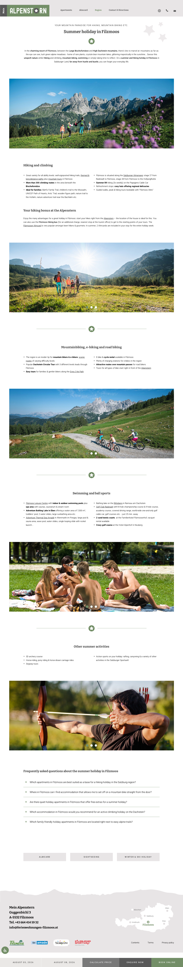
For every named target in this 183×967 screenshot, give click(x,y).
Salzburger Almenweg (133, 175)
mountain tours (55, 179)
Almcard (45, 857)
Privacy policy (167, 943)
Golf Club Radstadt (104, 506)
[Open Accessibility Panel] (5, 950)
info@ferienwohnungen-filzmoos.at (36, 927)
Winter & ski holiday (138, 857)
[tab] (91, 782)
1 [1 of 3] (87, 307)
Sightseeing (91, 857)
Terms (149, 943)
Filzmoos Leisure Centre (37, 503)
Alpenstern (109, 218)
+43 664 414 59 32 (28, 922)
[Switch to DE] (159, 10)
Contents (133, 943)
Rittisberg (118, 503)
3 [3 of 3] (96, 307)
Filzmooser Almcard (32, 225)
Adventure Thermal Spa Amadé (40, 517)
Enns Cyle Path (77, 371)
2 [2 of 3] (91, 307)
